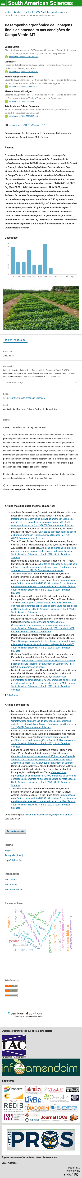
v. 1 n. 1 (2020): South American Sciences (45, 12)
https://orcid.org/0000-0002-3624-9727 (23, 101)
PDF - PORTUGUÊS (17, 340)
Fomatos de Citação (14, 382)
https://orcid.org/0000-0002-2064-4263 (23, 72)
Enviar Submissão (15, 831)
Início (7, 12)
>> (17, 695)
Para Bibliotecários (13, 889)
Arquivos (18, 12)
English (8, 850)
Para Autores (11, 884)
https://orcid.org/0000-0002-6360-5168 (23, 116)
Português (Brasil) (14, 855)
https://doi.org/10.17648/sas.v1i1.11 (28, 125)
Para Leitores (11, 879)
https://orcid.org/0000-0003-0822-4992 (23, 86)
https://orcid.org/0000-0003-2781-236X (23, 57)
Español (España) (13, 860)
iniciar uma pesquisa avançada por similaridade (49, 814)
